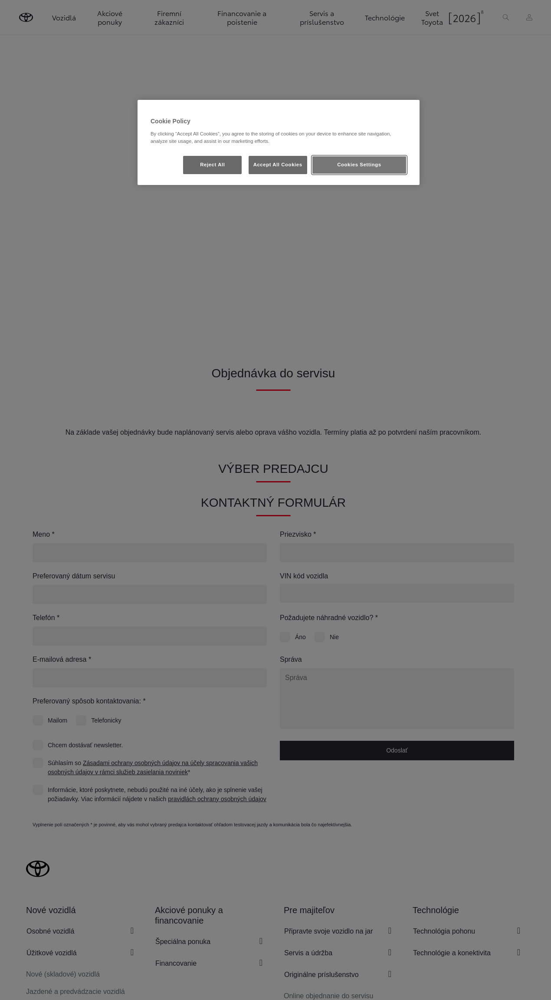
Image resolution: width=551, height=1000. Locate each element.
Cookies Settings (359, 164)
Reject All (212, 164)
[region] (279, 142)
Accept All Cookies (277, 164)
